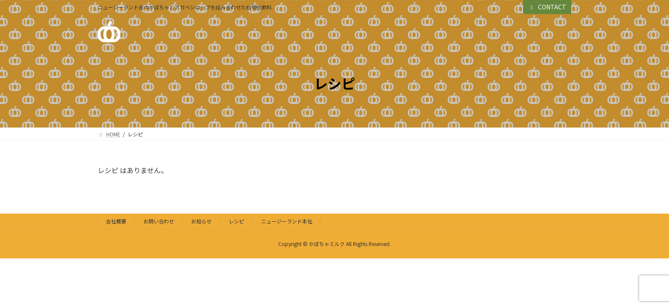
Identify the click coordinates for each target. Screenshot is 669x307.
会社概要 (116, 221)
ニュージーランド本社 (286, 221)
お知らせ (201, 221)
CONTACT (547, 7)
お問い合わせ (158, 221)
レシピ (236, 221)
